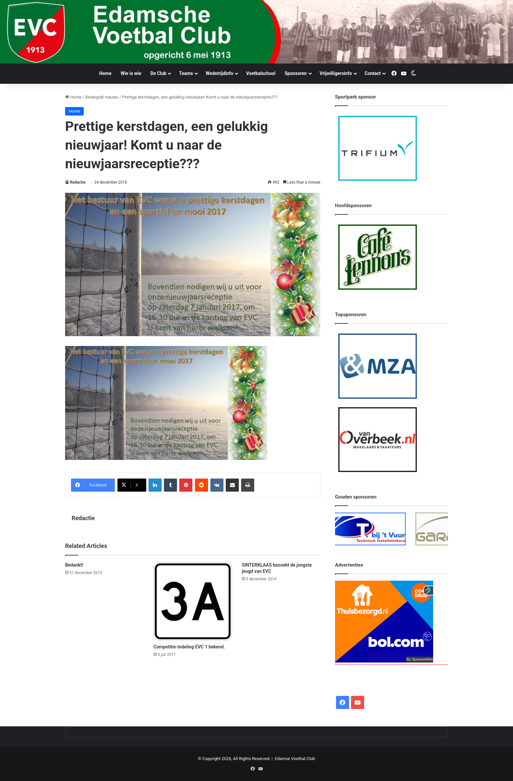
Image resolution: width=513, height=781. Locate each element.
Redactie (77, 182)
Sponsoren (296, 73)
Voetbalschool (260, 73)
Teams (186, 73)
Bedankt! (74, 565)
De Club (158, 73)
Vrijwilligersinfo (336, 73)
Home (105, 73)
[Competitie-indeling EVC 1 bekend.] (192, 601)
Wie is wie (131, 73)
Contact (373, 73)
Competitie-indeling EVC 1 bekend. (189, 646)
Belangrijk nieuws (101, 97)
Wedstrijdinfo (219, 73)
